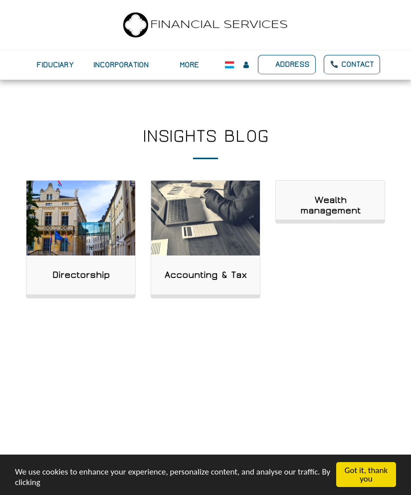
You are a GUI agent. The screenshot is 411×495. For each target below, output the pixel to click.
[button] (126, 65)
